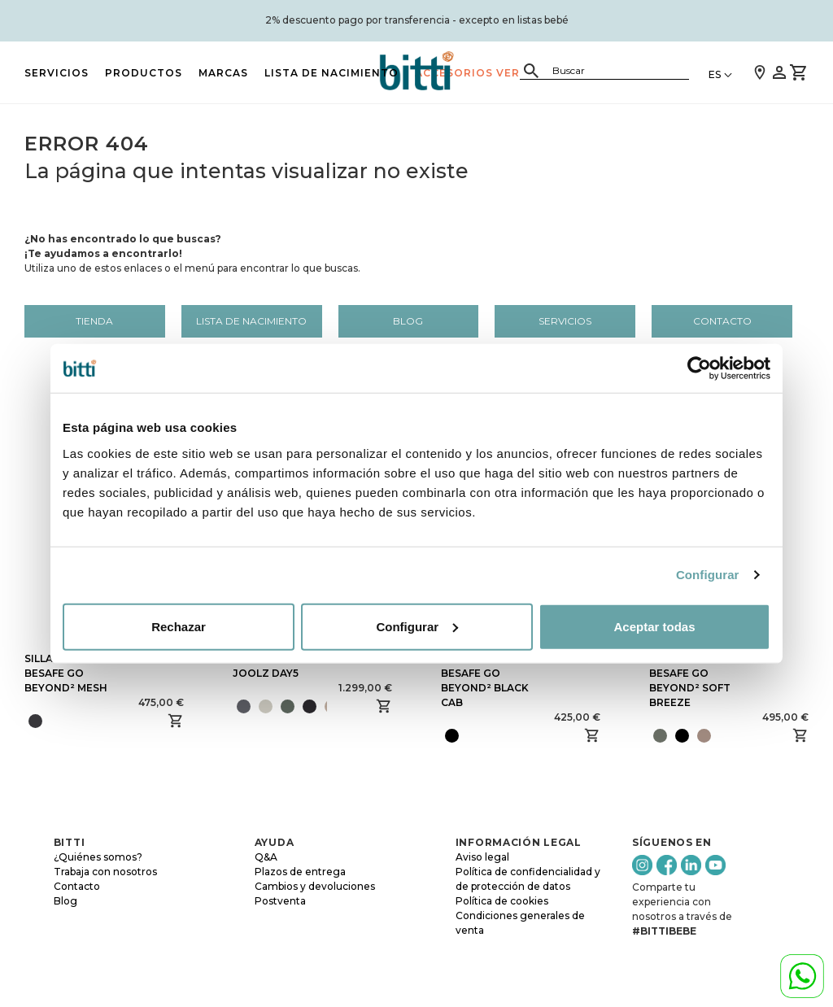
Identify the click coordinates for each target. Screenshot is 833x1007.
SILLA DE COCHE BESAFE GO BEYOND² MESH (67, 673)
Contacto (722, 321)
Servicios (56, 73)
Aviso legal (482, 857)
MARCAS (223, 73)
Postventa (280, 901)
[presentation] (333, 706)
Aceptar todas (654, 626)
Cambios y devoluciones (315, 886)
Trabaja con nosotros (105, 871)
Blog (408, 321)
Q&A (266, 857)
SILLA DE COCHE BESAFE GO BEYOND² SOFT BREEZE (692, 680)
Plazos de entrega (300, 871)
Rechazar (178, 626)
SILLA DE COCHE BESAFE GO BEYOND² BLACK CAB (485, 680)
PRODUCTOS (143, 73)
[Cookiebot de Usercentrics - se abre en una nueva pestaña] (699, 368)
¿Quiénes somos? (98, 857)
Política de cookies (502, 901)
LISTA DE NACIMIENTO (331, 73)
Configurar (707, 575)
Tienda (94, 321)
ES (715, 74)
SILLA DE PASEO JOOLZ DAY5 (274, 665)
